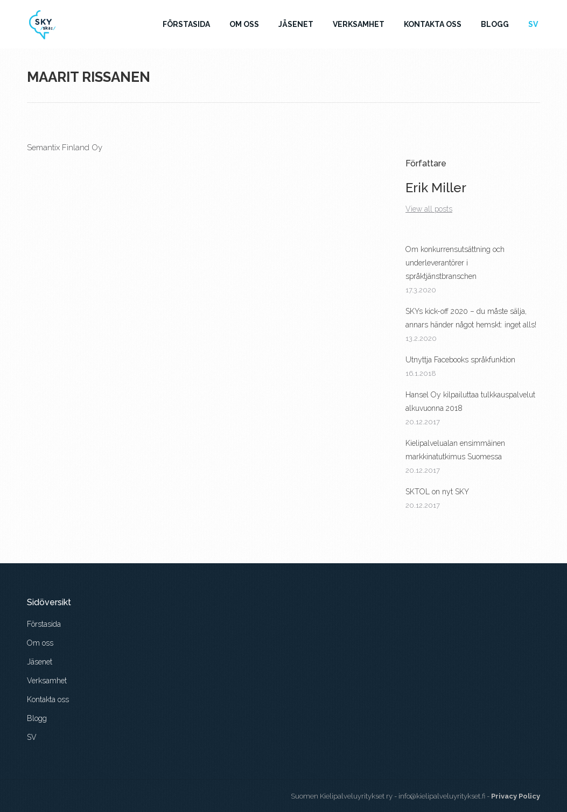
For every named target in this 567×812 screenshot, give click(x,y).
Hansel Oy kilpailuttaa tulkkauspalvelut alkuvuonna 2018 (470, 401)
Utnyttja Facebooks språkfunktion (460, 359)
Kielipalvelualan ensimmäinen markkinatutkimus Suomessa (455, 450)
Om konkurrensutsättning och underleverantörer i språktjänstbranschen (455, 263)
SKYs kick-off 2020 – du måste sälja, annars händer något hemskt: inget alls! (470, 318)
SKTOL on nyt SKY (437, 491)
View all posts (428, 209)
